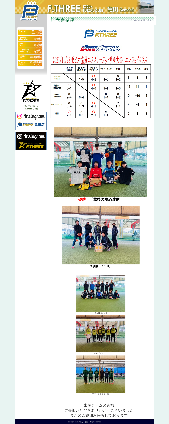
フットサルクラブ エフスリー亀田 (61, 6)
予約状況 (31, 30)
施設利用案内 (31, 57)
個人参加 (31, 45)
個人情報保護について (31, 65)
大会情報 (31, 39)
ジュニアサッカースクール (31, 51)
